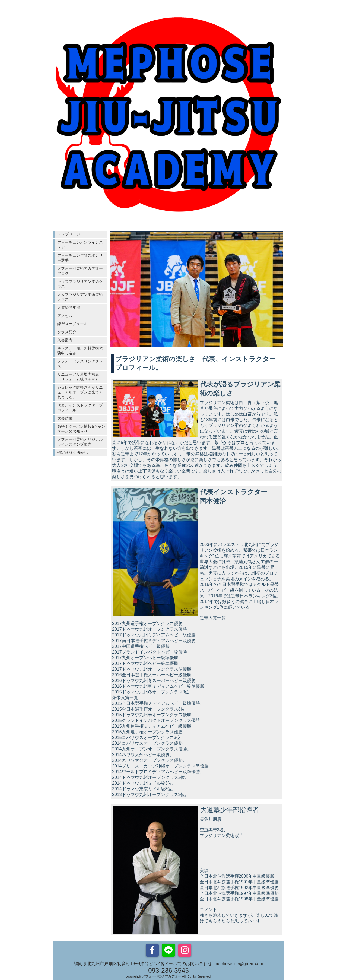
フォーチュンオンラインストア (80, 244)
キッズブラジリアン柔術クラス (80, 283)
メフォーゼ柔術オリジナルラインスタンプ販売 (80, 441)
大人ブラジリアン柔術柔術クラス (80, 297)
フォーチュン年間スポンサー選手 (80, 257)
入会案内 (64, 340)
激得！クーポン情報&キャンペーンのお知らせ (81, 428)
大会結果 (64, 418)
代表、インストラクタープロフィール (80, 407)
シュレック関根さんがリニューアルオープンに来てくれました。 (80, 392)
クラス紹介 (66, 332)
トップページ (68, 234)
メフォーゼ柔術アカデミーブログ (80, 270)
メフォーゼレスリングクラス (80, 363)
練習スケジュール (72, 324)
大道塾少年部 (68, 307)
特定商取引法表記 (72, 452)
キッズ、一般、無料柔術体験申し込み (80, 350)
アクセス (64, 315)
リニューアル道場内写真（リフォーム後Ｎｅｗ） (78, 376)
